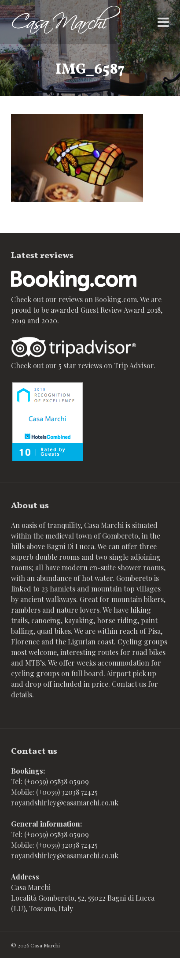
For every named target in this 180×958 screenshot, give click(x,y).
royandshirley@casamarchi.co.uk (64, 802)
